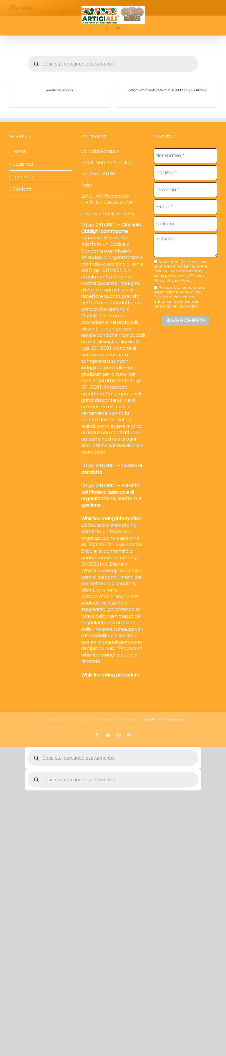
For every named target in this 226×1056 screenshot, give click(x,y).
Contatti (21, 189)
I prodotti (22, 176)
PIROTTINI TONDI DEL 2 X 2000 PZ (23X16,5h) (166, 90)
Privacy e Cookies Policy (107, 213)
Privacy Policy (179, 280)
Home (19, 151)
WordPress (152, 719)
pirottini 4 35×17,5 (59, 90)
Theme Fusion (175, 719)
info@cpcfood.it (112, 196)
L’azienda (22, 164)
